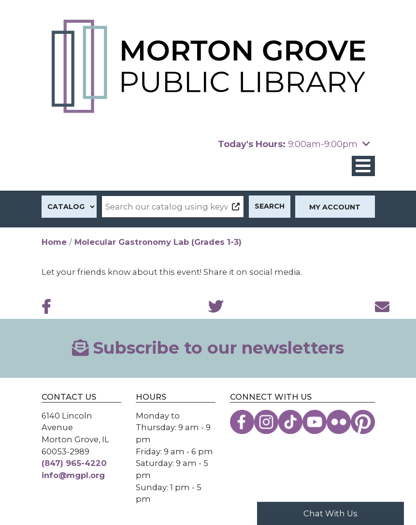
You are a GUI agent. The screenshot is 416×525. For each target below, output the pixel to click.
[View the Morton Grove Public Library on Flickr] (339, 422)
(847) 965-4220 (74, 463)
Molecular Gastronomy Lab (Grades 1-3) (158, 242)
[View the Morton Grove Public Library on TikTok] (290, 422)
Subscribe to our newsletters (208, 348)
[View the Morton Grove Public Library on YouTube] (314, 422)
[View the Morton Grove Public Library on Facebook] (242, 422)
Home (54, 242)
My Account (334, 207)
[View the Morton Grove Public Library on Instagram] (266, 422)
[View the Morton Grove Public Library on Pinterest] (363, 422)
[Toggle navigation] (363, 166)
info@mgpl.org (73, 475)
